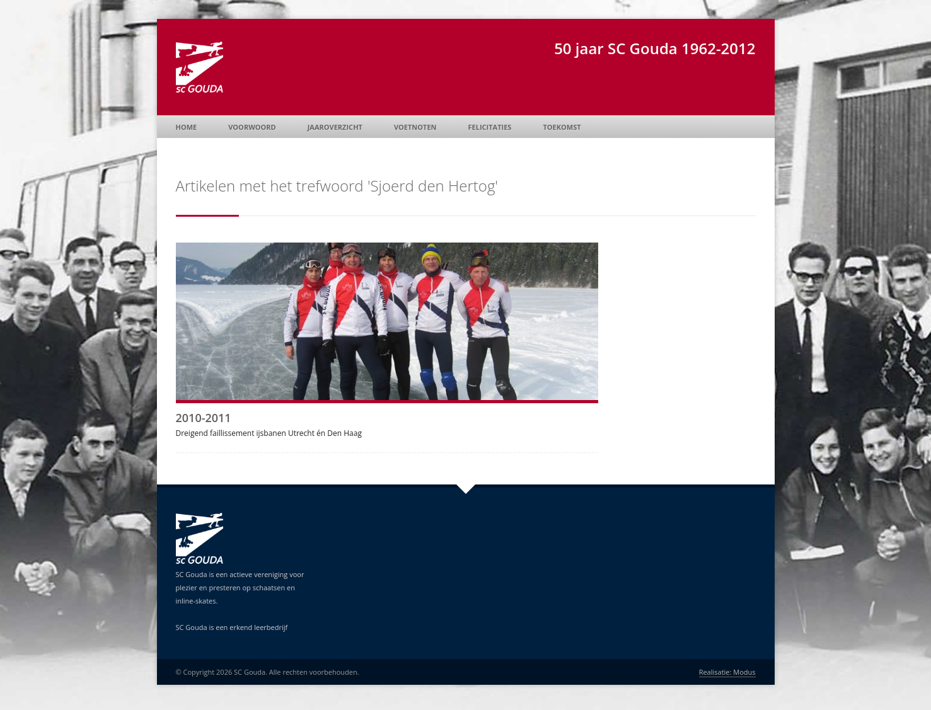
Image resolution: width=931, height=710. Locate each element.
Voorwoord (251, 127)
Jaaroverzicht (335, 127)
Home (186, 127)
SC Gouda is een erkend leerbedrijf (232, 627)
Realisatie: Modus (727, 672)
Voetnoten (415, 127)
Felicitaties (490, 127)
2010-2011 (203, 417)
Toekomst (562, 127)
